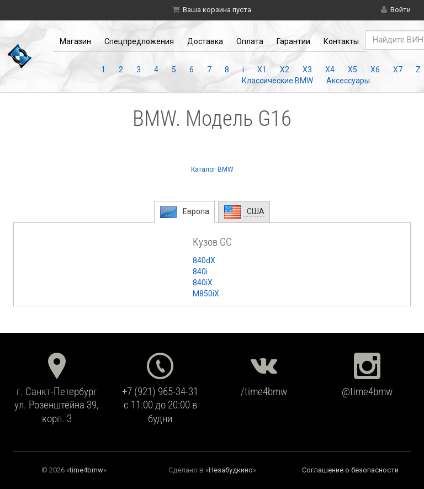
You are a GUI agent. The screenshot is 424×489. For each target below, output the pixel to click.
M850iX (206, 293)
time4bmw (86, 470)
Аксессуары (348, 80)
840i (200, 271)
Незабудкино (231, 470)
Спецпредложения (139, 41)
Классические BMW (277, 80)
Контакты (341, 41)
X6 (375, 69)
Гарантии (293, 41)
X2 (284, 69)
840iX (203, 282)
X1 (262, 69)
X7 (397, 69)
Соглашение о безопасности (350, 470)
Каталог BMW (212, 169)
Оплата (249, 41)
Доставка (205, 41)
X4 (330, 69)
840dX (204, 260)
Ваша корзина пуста (217, 10)
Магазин (75, 41)
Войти (400, 10)
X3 (307, 69)
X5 (352, 69)
